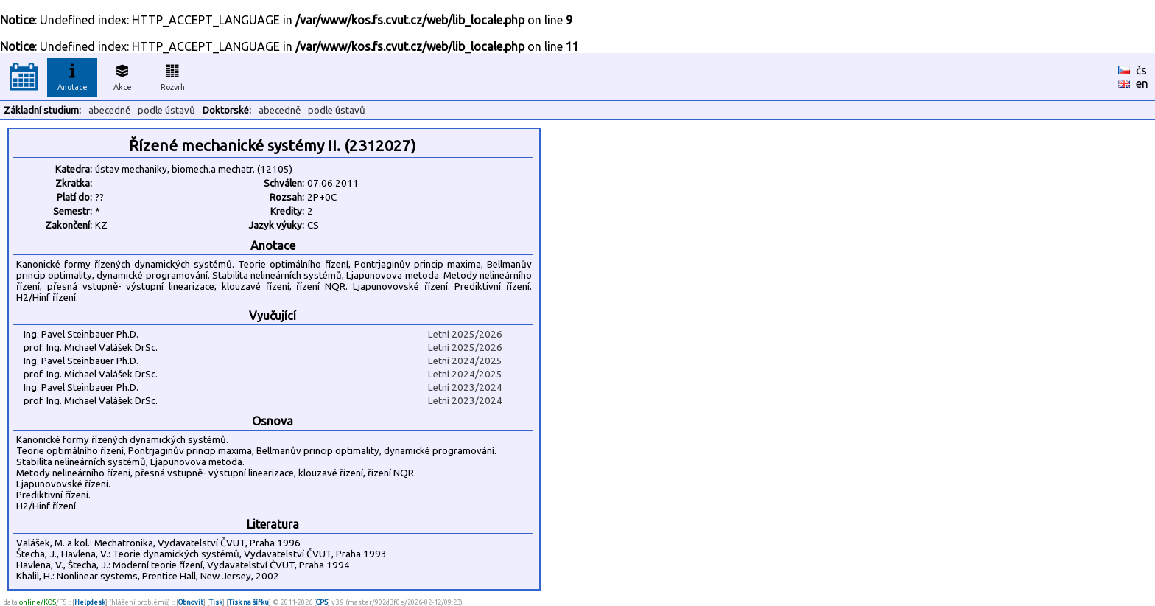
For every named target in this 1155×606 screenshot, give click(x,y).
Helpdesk (89, 602)
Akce (122, 75)
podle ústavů (166, 110)
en (1142, 83)
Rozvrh (173, 75)
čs (1141, 70)
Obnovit (190, 602)
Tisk (215, 602)
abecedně (109, 110)
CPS (322, 602)
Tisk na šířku (248, 602)
